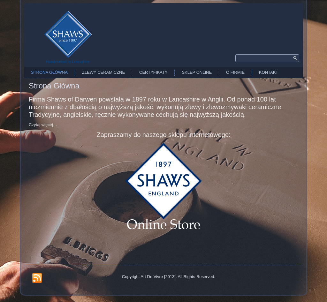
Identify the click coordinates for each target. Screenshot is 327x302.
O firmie (235, 72)
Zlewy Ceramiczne (103, 72)
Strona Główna (49, 72)
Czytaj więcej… (43, 124)
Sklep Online (197, 72)
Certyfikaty (153, 72)
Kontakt (268, 72)
